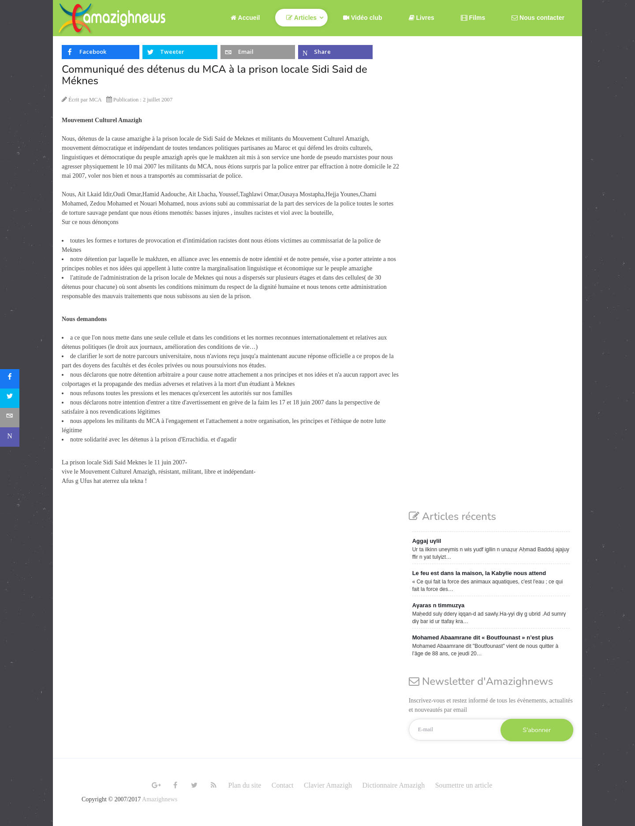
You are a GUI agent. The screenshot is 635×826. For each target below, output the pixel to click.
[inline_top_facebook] (100, 52)
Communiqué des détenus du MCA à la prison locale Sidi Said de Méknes (214, 75)
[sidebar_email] (9, 417)
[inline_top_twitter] (179, 52)
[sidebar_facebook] (9, 379)
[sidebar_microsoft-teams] (9, 437)
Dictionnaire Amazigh (393, 785)
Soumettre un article (464, 785)
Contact (283, 785)
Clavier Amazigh (328, 785)
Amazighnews (159, 799)
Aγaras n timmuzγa (438, 605)
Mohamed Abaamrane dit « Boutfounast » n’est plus (482, 637)
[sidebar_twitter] (9, 398)
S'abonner (537, 730)
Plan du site (244, 785)
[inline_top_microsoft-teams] (335, 52)
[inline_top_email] (257, 52)
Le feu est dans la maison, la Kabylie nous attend (479, 573)
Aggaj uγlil (426, 541)
